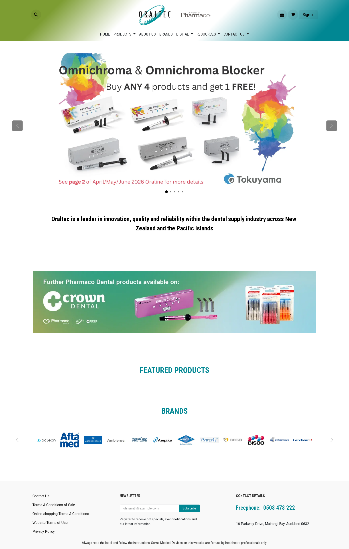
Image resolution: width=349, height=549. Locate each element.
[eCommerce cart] (293, 15)
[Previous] (17, 126)
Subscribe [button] (190, 508)
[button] (36, 15)
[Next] (331, 126)
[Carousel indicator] (166, 191)
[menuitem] (105, 34)
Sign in (308, 14)
